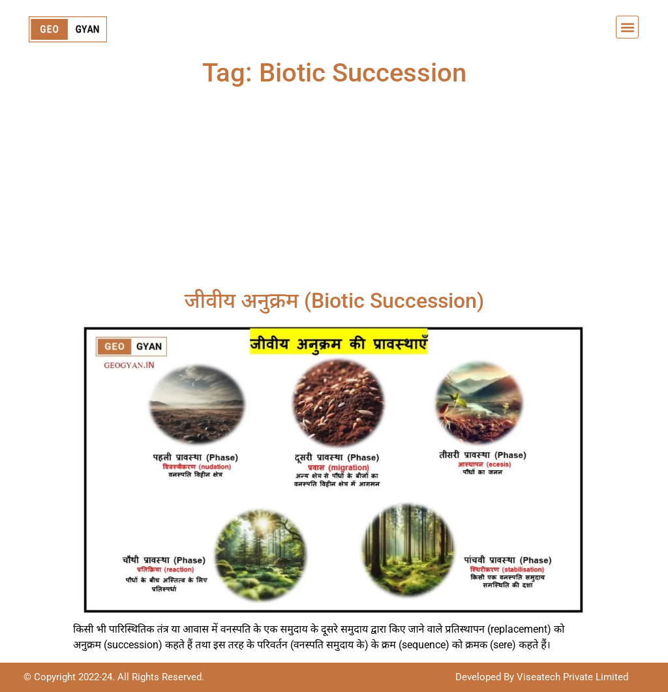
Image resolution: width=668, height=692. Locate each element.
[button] (627, 27)
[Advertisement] (334, 190)
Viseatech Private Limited (571, 677)
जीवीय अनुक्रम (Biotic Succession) (333, 300)
